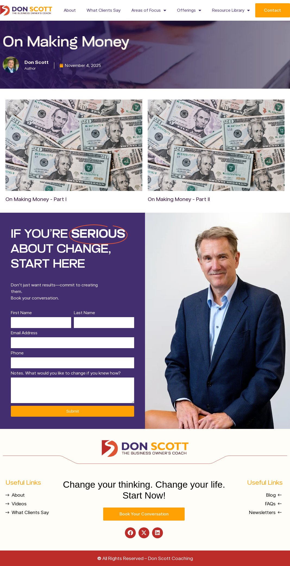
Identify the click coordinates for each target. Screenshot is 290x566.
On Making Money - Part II (179, 199)
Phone (17, 353)
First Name (21, 313)
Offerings (189, 10)
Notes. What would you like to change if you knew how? (66, 373)
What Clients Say (104, 10)
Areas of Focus (148, 10)
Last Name (84, 313)
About (70, 10)
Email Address (24, 333)
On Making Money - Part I (36, 199)
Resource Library (231, 10)
